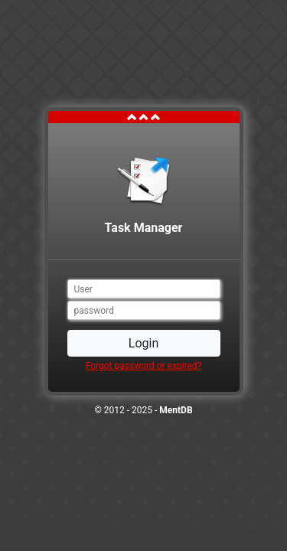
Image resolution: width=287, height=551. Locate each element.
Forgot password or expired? (144, 365)
